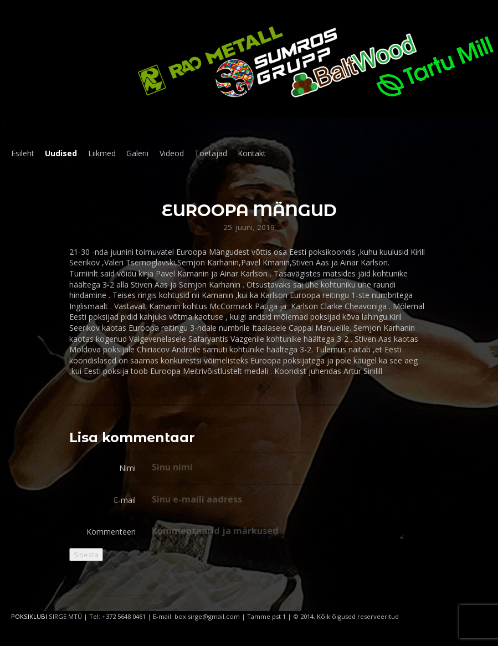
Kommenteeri (111, 531)
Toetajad (210, 153)
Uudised (61, 153)
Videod (172, 153)
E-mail (125, 500)
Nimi (127, 468)
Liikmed (102, 153)
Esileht (22, 153)
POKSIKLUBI (29, 616)
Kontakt (252, 153)
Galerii (137, 153)
